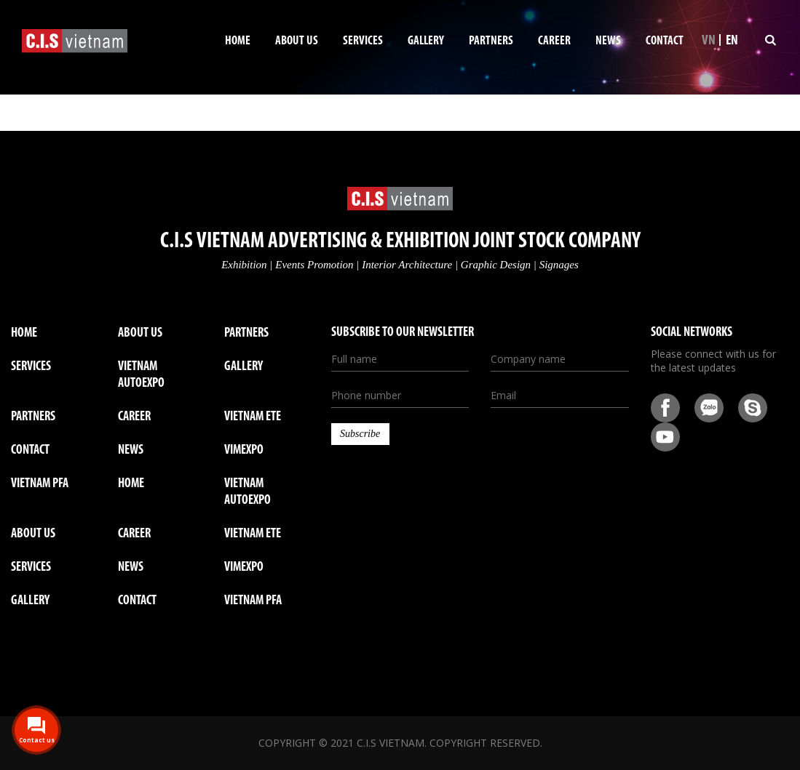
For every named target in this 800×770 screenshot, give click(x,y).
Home (237, 41)
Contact (665, 41)
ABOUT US (33, 534)
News (608, 41)
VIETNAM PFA (39, 484)
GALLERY (30, 601)
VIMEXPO (244, 450)
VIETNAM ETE (252, 417)
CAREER (134, 534)
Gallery (426, 41)
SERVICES (31, 567)
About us (296, 41)
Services (363, 41)
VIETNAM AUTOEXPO (141, 375)
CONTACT (137, 601)
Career (554, 41)
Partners (491, 41)
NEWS (130, 567)
